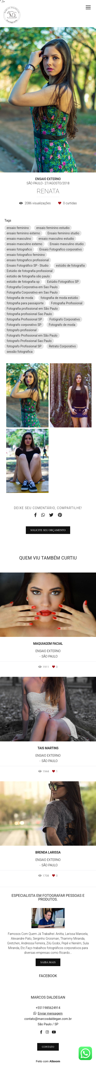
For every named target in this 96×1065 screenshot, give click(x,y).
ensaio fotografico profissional (28, 260)
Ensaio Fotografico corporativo (60, 249)
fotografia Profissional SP (24, 319)
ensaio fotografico (19, 249)
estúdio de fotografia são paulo (28, 276)
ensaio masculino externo (24, 244)
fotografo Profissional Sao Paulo (29, 341)
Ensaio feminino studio (63, 233)
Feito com (48, 1061)
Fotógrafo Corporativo (64, 319)
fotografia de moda (20, 298)
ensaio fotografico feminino (26, 255)
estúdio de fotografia (70, 265)
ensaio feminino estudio (52, 228)
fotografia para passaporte (25, 303)
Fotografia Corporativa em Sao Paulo (32, 287)
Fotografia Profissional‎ (66, 303)
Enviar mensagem (50, 1013)
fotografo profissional (22, 330)
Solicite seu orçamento (48, 530)
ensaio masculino (19, 238)
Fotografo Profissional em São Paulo (32, 335)
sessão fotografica (20, 351)
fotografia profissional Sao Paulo (29, 314)
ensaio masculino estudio (56, 238)
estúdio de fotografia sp (23, 281)
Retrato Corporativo (62, 346)
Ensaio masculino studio (67, 244)
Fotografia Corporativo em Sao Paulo (32, 292)
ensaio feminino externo (23, 233)
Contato (48, 1046)
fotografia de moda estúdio (59, 298)
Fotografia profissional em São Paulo (32, 308)
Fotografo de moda (62, 325)
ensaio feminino (18, 228)
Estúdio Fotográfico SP (63, 281)
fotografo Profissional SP (24, 346)
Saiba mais (47, 962)
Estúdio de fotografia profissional (30, 271)
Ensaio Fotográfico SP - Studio (28, 265)
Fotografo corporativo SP (24, 325)
